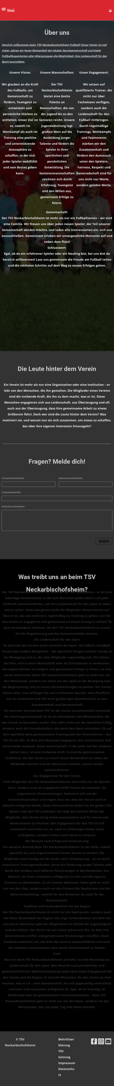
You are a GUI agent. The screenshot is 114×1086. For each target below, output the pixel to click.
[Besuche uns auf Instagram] (101, 1042)
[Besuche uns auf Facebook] (94, 1042)
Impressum (66, 1063)
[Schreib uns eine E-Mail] (108, 1042)
